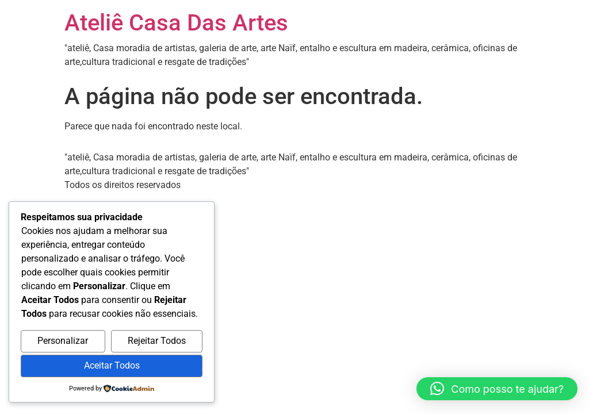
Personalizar (62, 340)
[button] (496, 388)
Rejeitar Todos (157, 340)
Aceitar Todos (112, 365)
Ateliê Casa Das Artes (176, 22)
